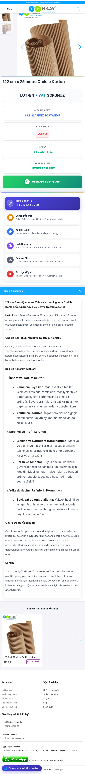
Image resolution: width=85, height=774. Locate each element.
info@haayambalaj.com (13, 738)
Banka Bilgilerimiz (10, 694)
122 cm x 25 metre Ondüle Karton (19, 657)
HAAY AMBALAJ (36, 760)
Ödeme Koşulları (9, 707)
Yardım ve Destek (51, 694)
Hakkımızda (7, 690)
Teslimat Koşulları (10, 703)
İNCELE (7, 662)
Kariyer (46, 698)
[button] (80, 42)
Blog (45, 703)
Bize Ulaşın (48, 707)
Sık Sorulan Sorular (51, 690)
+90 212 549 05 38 (11, 726)
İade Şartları (7, 698)
